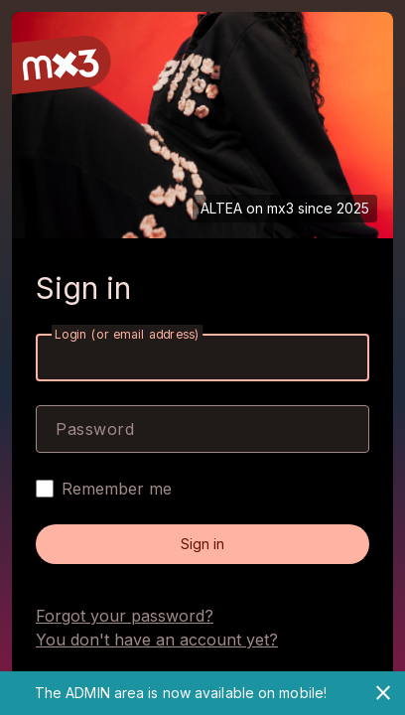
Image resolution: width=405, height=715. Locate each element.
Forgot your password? (124, 616)
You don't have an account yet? (157, 639)
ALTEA (221, 208)
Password (95, 429)
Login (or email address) (127, 334)
